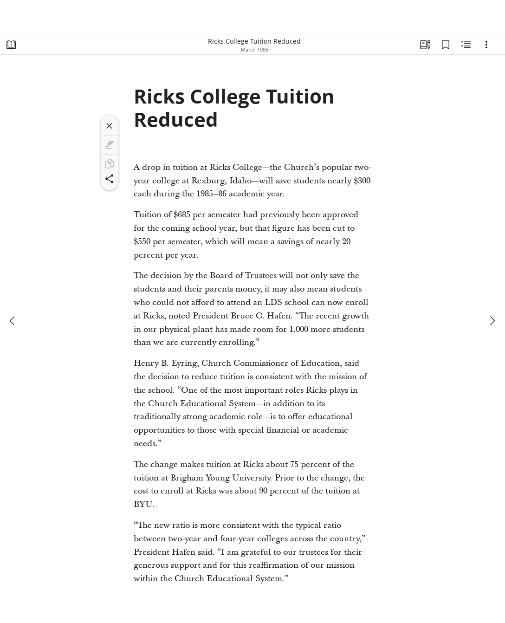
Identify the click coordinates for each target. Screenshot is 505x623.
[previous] (13, 321)
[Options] (486, 44)
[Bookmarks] (445, 44)
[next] (492, 321)
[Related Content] (466, 44)
